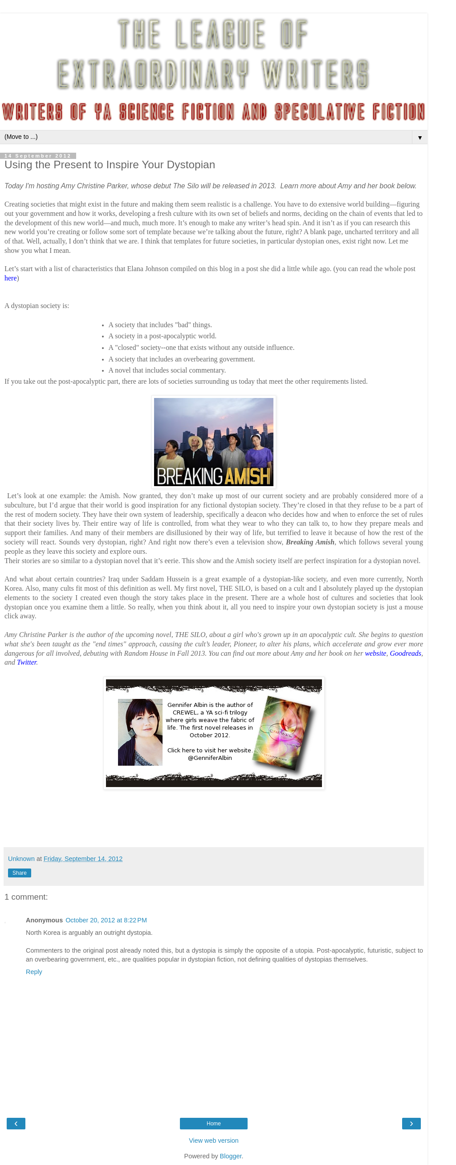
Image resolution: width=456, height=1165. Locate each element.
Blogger (231, 1156)
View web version (214, 1140)
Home (214, 1123)
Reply (34, 971)
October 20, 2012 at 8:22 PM (106, 920)
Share (19, 873)
